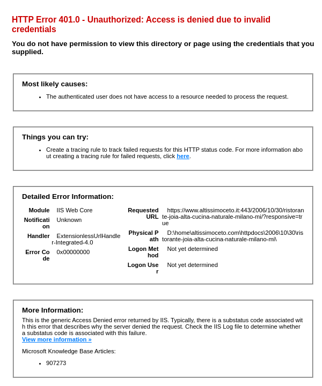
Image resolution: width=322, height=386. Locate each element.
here (183, 156)
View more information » (57, 339)
